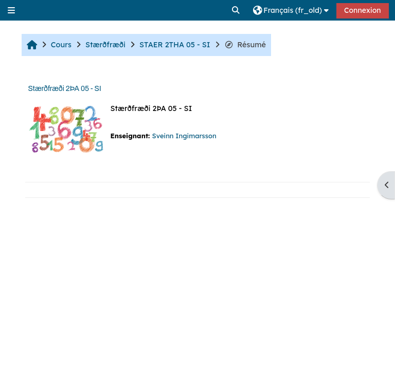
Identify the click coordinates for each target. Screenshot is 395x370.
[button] (236, 10)
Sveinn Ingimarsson (184, 136)
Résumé (245, 44)
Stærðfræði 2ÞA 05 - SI (64, 88)
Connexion (362, 10)
